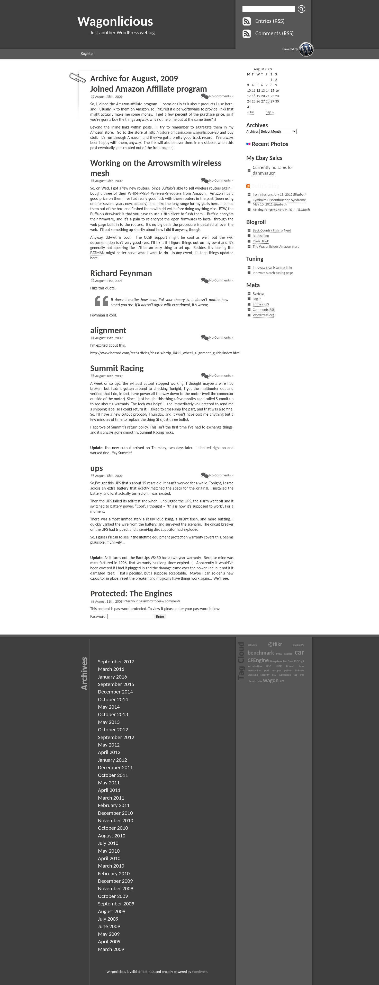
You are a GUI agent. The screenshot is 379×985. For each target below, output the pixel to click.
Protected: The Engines (131, 593)
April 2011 (109, 790)
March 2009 (111, 949)
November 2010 (115, 820)
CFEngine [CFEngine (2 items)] (258, 660)
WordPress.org (263, 315)
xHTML (143, 972)
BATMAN (97, 252)
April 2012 (109, 752)
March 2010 (111, 865)
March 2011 (111, 797)
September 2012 (116, 737)
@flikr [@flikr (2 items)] (275, 643)
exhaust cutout (142, 383)
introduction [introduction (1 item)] (255, 666)
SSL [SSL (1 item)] (274, 674)
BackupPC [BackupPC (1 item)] (298, 645)
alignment (108, 330)
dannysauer (264, 173)
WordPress (200, 972)
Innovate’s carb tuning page (273, 273)
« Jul (250, 112)
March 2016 (111, 669)
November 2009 (115, 888)
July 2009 (108, 918)
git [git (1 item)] (302, 661)
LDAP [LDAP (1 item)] (279, 666)
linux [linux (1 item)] (301, 666)
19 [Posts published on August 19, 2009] (258, 96)
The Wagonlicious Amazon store (276, 246)
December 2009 (115, 881)
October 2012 (113, 729)
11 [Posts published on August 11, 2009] (253, 90)
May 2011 (109, 782)
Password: (121, 616)
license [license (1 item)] (290, 666)
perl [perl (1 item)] (266, 670)
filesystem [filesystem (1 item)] (276, 661)
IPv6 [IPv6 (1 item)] (268, 666)
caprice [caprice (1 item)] (288, 653)
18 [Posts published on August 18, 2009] (253, 96)
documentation (102, 242)
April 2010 (109, 858)
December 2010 (115, 813)
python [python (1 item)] (288, 670)
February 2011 (114, 805)
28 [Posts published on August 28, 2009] (267, 101)
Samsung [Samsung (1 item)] (253, 674)
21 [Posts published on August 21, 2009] (267, 96)
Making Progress (265, 210)
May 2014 (109, 707)
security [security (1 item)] (264, 674)
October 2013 (113, 714)
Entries (261, 304)
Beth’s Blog (265, 186)
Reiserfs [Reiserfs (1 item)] (299, 670)
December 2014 (115, 691)
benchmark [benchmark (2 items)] (261, 652)
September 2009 (116, 903)
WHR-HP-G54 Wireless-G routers (155, 193)
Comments (264, 309)
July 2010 (108, 843)
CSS (152, 972)
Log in (257, 299)
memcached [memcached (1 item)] (254, 670)
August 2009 (111, 911)
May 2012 (109, 744)
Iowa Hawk (261, 241)
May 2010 (109, 850)
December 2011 (115, 767)
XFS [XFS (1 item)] (282, 681)
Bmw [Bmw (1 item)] (279, 653)
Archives (252, 131)
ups (96, 468)
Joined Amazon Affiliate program (148, 88)
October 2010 (113, 828)
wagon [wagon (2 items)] (270, 680)
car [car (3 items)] (299, 652)
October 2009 (113, 896)
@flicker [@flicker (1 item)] (252, 645)
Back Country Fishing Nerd (272, 230)
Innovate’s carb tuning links (272, 267)
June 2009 (109, 926)
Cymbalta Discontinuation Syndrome (279, 200)
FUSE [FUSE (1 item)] (297, 661)
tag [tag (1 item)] (295, 674)
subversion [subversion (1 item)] (284, 674)
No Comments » (221, 96)
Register (87, 53)
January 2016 (112, 676)
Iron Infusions (263, 194)
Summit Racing (117, 368)
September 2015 (116, 684)
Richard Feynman (121, 273)
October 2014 (113, 699)
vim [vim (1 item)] (260, 681)
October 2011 (113, 775)
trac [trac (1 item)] (302, 674)
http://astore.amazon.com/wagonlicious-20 (184, 132)
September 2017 (116, 661)
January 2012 (112, 760)
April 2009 (109, 941)
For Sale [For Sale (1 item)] (288, 661)
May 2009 (109, 934)
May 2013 (109, 722)
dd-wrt (167, 208)
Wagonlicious (115, 21)
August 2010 (111, 835)
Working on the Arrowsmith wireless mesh (155, 168)
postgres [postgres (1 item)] (277, 670)
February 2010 (114, 873)
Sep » (270, 112)
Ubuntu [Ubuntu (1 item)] (252, 681)
